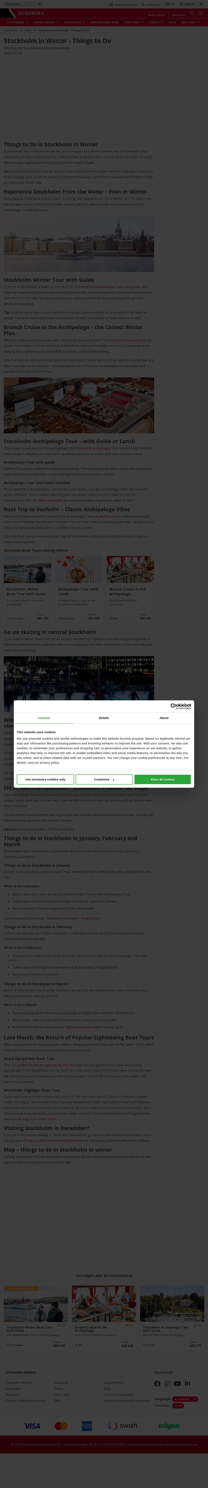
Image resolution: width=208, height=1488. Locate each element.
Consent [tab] (44, 718)
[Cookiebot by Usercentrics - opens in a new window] (173, 706)
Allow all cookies (162, 779)
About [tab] (164, 718)
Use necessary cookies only (45, 779)
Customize (104, 779)
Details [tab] (104, 718)
